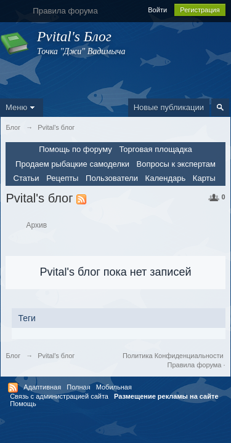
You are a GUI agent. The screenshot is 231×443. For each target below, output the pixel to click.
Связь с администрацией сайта (59, 396)
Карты (204, 178)
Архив (36, 225)
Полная (78, 387)
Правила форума (195, 365)
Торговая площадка (155, 149)
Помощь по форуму (75, 149)
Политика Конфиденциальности (173, 355)
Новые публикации (169, 107)
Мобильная (114, 387)
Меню (22, 107)
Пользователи (112, 178)
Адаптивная (42, 387)
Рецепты (62, 178)
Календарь (165, 178)
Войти (157, 10)
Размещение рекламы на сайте (166, 396)
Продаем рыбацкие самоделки (72, 164)
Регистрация (199, 10)
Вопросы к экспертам (176, 164)
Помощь (23, 403)
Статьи (26, 178)
